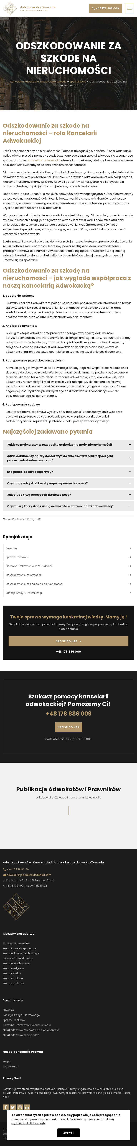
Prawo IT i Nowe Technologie (21, 953)
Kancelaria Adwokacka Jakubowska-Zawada (38, 81)
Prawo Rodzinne (13, 978)
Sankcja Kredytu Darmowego (21, 1015)
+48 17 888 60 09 (18, 869)
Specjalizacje (78, 81)
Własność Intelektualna (18, 958)
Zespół (7, 1061)
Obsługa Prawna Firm (16, 943)
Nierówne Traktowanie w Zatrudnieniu (27, 1025)
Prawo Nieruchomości (17, 963)
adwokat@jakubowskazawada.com (29, 875)
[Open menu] (129, 8)
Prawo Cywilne (12, 973)
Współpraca (10, 1066)
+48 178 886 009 (68, 652)
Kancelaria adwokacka (44, 160)
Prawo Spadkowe (13, 983)
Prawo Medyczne (13, 968)
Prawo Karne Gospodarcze (19, 948)
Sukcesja (8, 1010)
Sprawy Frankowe (14, 1020)
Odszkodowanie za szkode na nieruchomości (31, 1030)
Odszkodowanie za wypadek (21, 1035)
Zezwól (68, 1133)
